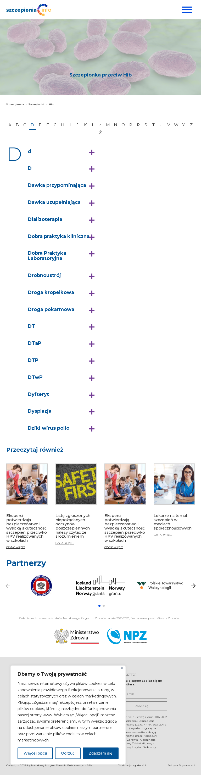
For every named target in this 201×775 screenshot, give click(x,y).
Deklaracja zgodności (132, 765)
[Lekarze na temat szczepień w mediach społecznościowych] (174, 502)
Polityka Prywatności (181, 765)
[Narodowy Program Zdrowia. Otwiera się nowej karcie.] (127, 636)
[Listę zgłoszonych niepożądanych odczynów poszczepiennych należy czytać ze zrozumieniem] (76, 506)
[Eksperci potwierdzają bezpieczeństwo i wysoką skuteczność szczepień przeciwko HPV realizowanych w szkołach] (27, 508)
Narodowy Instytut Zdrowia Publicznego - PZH (61, 765)
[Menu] (186, 10)
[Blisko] (122, 668)
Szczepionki (36, 104)
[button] (62, 152)
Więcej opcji (35, 753)
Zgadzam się (101, 753)
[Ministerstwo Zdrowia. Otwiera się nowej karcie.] (76, 636)
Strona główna (15, 104)
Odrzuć (68, 753)
